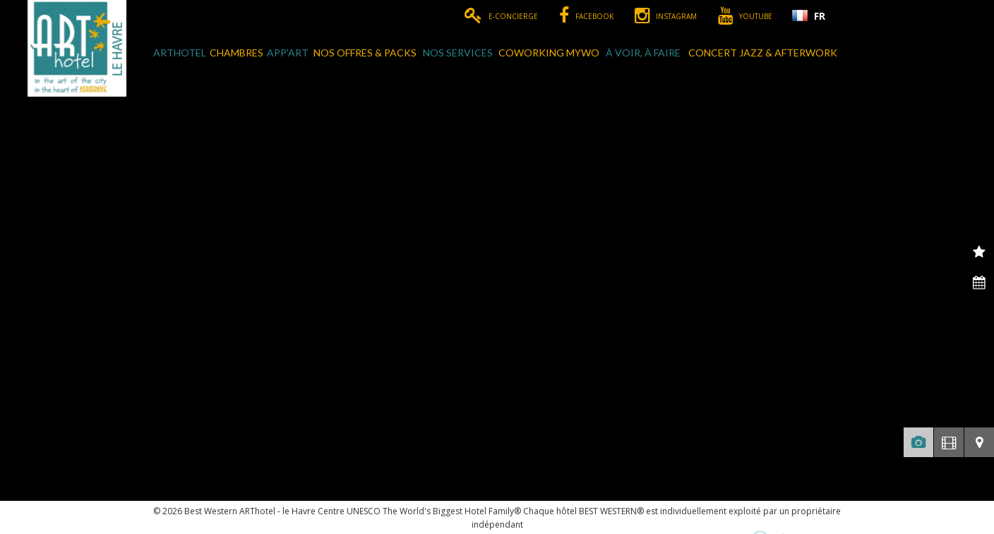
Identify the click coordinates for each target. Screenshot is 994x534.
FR (819, 16)
